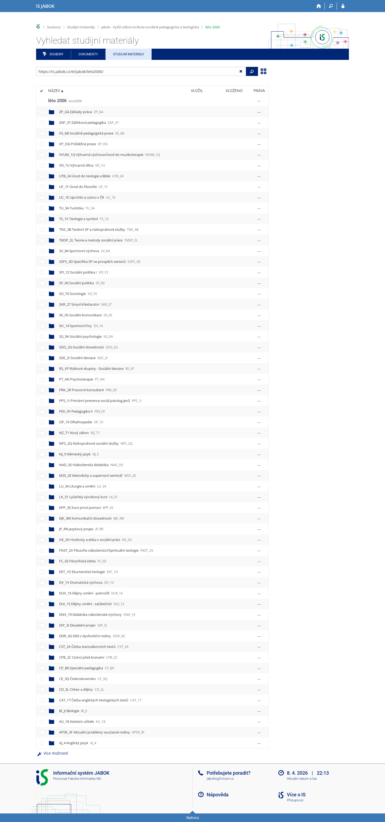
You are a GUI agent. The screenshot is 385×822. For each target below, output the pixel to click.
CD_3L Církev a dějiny (81, 689)
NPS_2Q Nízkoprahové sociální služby (95, 443)
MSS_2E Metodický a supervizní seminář (97, 475)
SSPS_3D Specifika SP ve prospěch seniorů (100, 261)
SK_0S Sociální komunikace (85, 315)
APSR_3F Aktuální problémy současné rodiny (101, 732)
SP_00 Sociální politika (82, 283)
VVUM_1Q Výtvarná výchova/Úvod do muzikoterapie (109, 154)
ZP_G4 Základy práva (81, 111)
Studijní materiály (81, 27)
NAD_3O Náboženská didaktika (91, 464)
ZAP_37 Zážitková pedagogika (89, 122)
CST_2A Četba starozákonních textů (94, 646)
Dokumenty (88, 54)
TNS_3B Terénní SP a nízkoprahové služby (98, 229)
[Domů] (319, 6)
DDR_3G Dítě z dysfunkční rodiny (92, 635)
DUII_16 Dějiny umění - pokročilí (91, 593)
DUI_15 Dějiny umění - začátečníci (91, 603)
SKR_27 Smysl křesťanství (85, 304)
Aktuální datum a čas (302, 779)
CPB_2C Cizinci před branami (88, 657)
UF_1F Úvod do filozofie (83, 186)
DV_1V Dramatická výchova (86, 582)
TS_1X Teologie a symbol (84, 218)
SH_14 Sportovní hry (81, 325)
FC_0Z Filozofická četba (82, 561)
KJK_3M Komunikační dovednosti (91, 518)
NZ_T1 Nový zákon (79, 432)
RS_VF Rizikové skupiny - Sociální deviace (96, 368)
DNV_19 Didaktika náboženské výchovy (97, 614)
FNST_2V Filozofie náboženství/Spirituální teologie (106, 550)
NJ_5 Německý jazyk (79, 454)
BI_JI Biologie (73, 710)
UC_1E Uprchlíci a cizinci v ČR (87, 197)
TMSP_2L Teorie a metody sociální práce (98, 240)
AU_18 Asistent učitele (82, 721)
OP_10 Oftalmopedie (81, 422)
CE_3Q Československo (83, 678)
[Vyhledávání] (331, 6)
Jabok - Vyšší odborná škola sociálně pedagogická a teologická (150, 27)
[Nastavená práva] (259, 100)
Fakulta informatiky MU (84, 779)
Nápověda (218, 794)
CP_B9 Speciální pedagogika (86, 668)
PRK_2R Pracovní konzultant (88, 389)
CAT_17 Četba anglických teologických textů (100, 700)
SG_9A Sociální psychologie (86, 336)
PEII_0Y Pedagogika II (82, 411)
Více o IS (296, 794)
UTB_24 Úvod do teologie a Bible (91, 176)
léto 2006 (212, 27)
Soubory (54, 27)
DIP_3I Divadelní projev (83, 625)
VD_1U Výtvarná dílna (82, 165)
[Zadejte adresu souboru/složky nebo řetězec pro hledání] (141, 71)
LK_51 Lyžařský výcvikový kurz (88, 496)
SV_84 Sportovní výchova (84, 250)
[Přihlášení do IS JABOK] (343, 6)
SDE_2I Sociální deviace (83, 357)
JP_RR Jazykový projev (81, 529)
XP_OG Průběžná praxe (83, 143)
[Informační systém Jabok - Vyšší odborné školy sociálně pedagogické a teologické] (45, 6)
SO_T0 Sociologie (78, 293)
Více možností (52, 753)
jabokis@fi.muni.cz (220, 779)
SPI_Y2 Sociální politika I (83, 272)
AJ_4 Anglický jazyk (77, 742)
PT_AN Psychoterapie (82, 379)
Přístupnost (295, 800)
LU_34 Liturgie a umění (82, 486)
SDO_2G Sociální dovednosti (88, 347)
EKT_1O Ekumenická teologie (88, 571)
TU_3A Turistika (77, 208)
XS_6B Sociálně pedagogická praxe (91, 133)
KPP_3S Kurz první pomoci (86, 507)
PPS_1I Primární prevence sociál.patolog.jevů (100, 400)
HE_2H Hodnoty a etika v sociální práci (95, 539)
